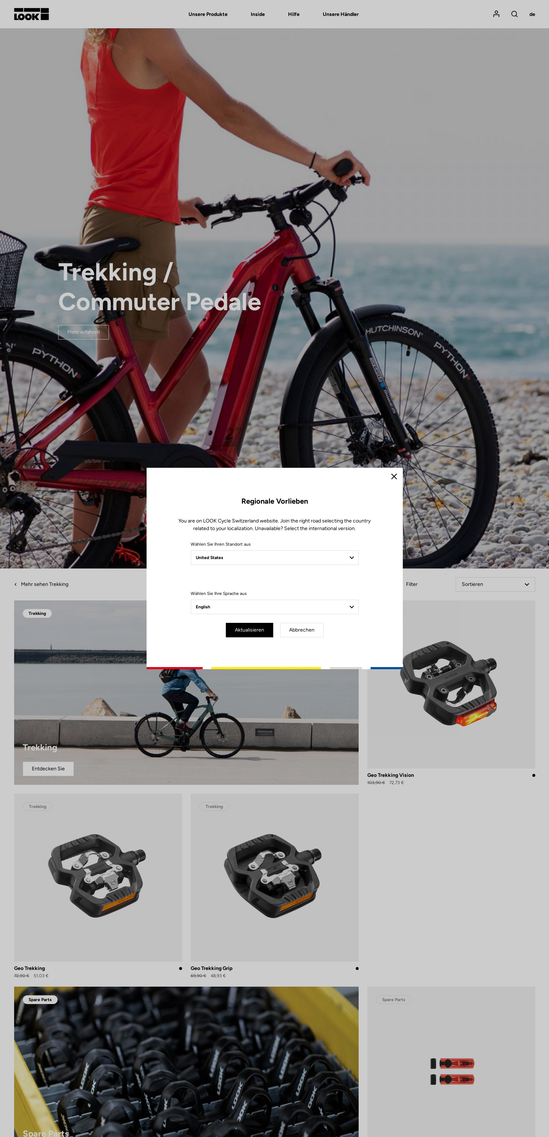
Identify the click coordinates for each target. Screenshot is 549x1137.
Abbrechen (301, 630)
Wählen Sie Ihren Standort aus (221, 544)
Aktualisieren (249, 630)
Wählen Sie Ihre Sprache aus (219, 593)
